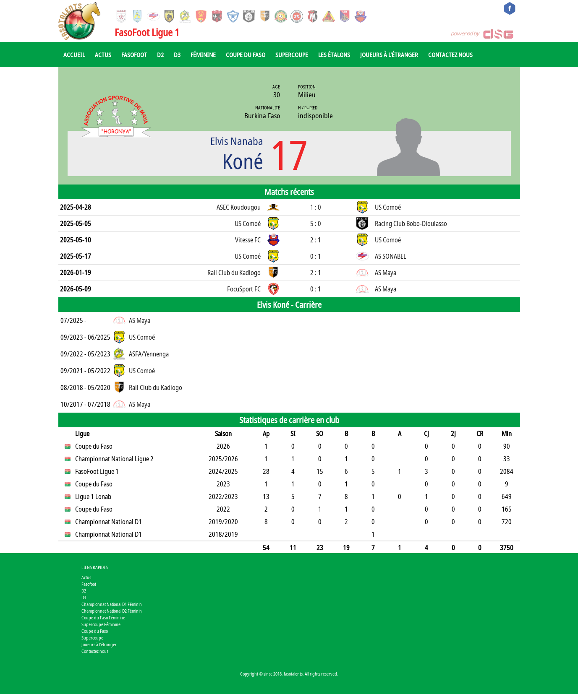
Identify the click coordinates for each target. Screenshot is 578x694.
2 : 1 (315, 239)
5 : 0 (315, 223)
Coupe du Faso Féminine (103, 617)
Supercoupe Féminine (100, 624)
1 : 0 (315, 207)
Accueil (74, 54)
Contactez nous (450, 54)
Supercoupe (291, 54)
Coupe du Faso (245, 54)
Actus (103, 54)
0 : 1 (315, 256)
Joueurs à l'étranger (389, 54)
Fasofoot (134, 54)
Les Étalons (334, 54)
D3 (177, 54)
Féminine (203, 54)
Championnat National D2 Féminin (111, 611)
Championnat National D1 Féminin (111, 604)
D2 (160, 54)
